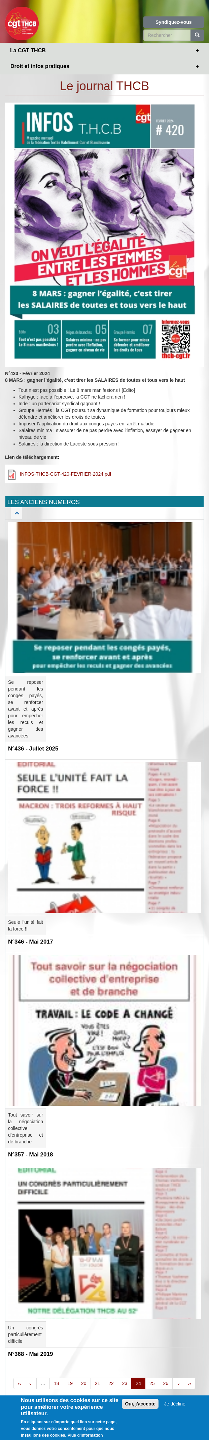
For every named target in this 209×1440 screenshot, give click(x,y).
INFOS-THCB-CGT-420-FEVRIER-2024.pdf (65, 474)
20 (83, 1383)
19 (70, 1383)
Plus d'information (85, 1435)
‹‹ (19, 1383)
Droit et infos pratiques (39, 66)
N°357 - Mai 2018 (30, 1154)
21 (97, 1383)
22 (111, 1383)
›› (189, 1383)
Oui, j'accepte (140, 1404)
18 (56, 1383)
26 (166, 1383)
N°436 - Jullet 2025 (33, 748)
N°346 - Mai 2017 (30, 942)
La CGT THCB (28, 50)
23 (125, 1383)
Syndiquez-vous (173, 22)
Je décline (174, 1404)
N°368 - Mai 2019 (30, 1354)
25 (152, 1383)
